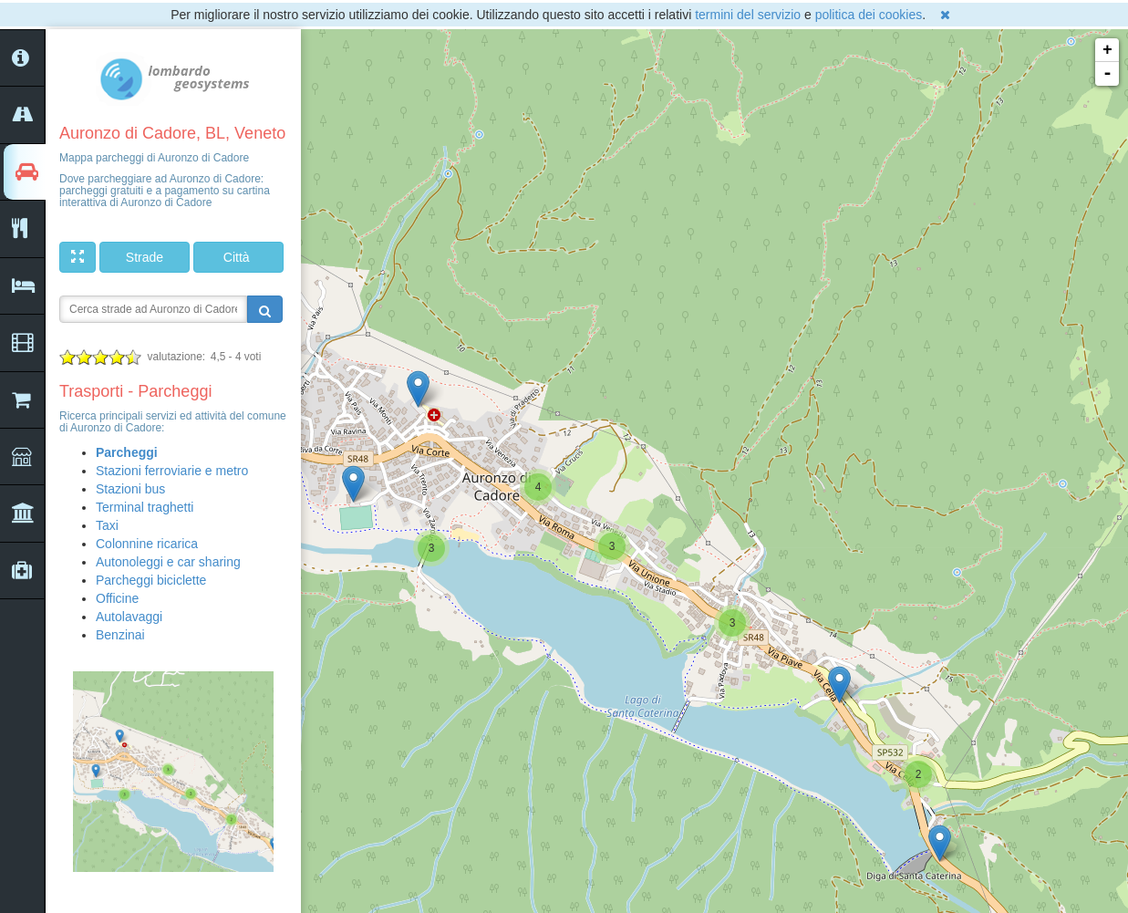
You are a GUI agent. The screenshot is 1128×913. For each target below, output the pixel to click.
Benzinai (120, 635)
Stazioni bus (130, 489)
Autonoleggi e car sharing (168, 562)
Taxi (107, 525)
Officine (117, 598)
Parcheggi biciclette (151, 580)
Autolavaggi (129, 616)
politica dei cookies (869, 14)
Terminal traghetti (144, 507)
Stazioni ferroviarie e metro (172, 470)
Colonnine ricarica (147, 543)
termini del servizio (748, 14)
